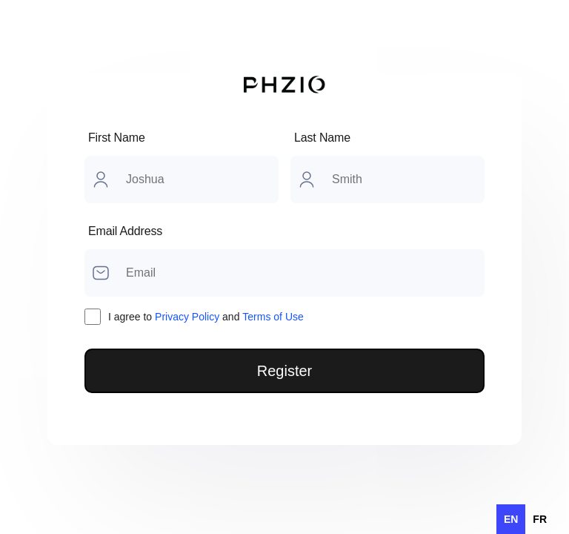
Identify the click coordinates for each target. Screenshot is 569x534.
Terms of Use (272, 317)
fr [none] (540, 519)
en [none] (511, 519)
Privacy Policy (187, 317)
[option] (539, 519)
